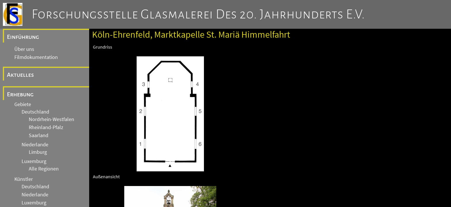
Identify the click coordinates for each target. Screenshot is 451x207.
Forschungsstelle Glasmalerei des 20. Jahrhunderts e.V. (198, 14)
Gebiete (22, 104)
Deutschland (35, 112)
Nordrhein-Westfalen (51, 119)
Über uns (24, 49)
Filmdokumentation (36, 57)
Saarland (38, 135)
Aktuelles (20, 75)
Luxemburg (34, 161)
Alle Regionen (44, 169)
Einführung (23, 37)
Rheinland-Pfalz (46, 127)
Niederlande (35, 144)
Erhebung (20, 94)
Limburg (38, 152)
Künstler (23, 179)
